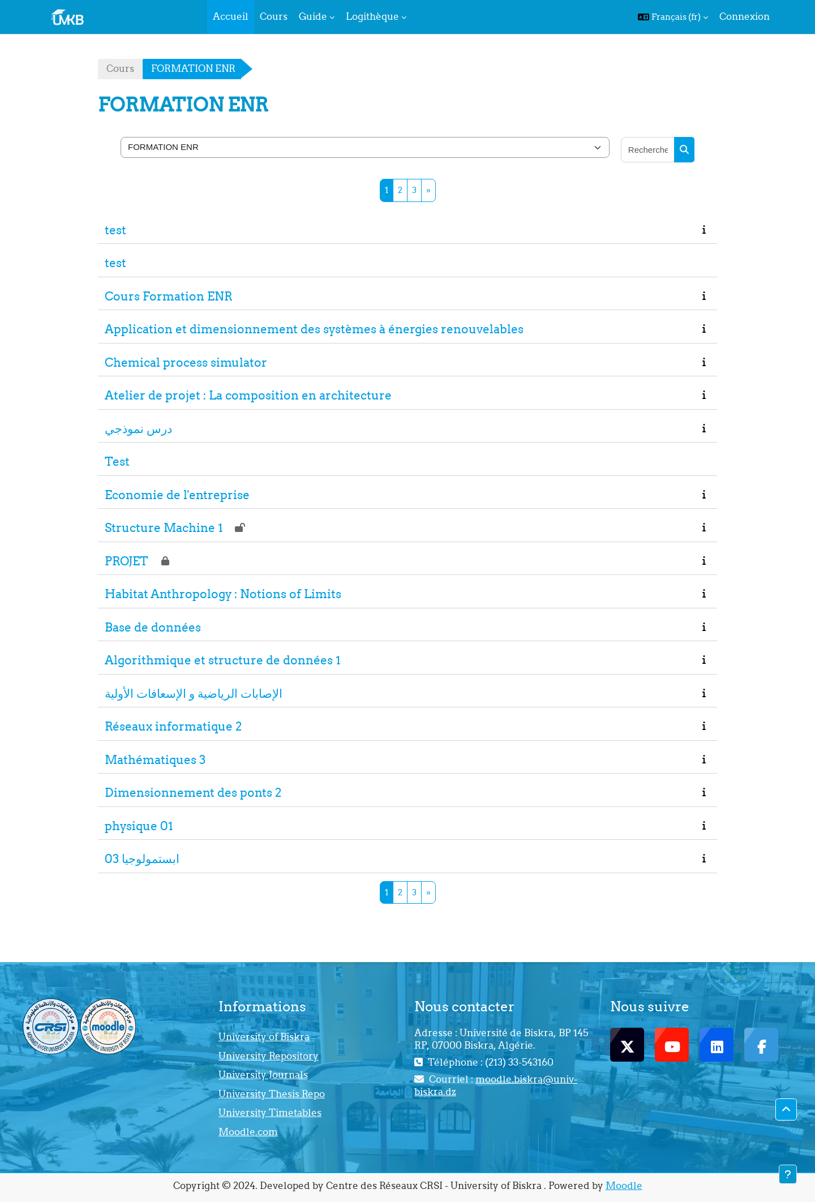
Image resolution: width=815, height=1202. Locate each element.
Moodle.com (248, 1132)
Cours (120, 68)
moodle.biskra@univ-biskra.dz (495, 1085)
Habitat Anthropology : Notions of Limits (223, 594)
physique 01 (139, 826)
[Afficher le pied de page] (788, 1174)
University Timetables (269, 1112)
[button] (673, 17)
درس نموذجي (138, 428)
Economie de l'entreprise (177, 495)
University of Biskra (264, 1037)
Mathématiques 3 (155, 759)
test (115, 230)
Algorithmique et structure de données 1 (223, 660)
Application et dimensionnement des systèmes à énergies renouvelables (314, 329)
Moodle (624, 1185)
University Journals (263, 1074)
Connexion (744, 16)
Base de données (153, 627)
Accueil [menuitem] (230, 16)
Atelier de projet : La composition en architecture (248, 395)
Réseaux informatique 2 (173, 726)
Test (117, 461)
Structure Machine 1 (164, 527)
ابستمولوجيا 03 (142, 858)
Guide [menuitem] (313, 16)
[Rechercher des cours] (648, 149)
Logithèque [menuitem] (372, 16)
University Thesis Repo (271, 1094)
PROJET (126, 561)
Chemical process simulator (186, 362)
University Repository (268, 1056)
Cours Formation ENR (169, 296)
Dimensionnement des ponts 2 (193, 792)
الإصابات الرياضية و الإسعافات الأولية (193, 693)
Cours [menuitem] (274, 16)
